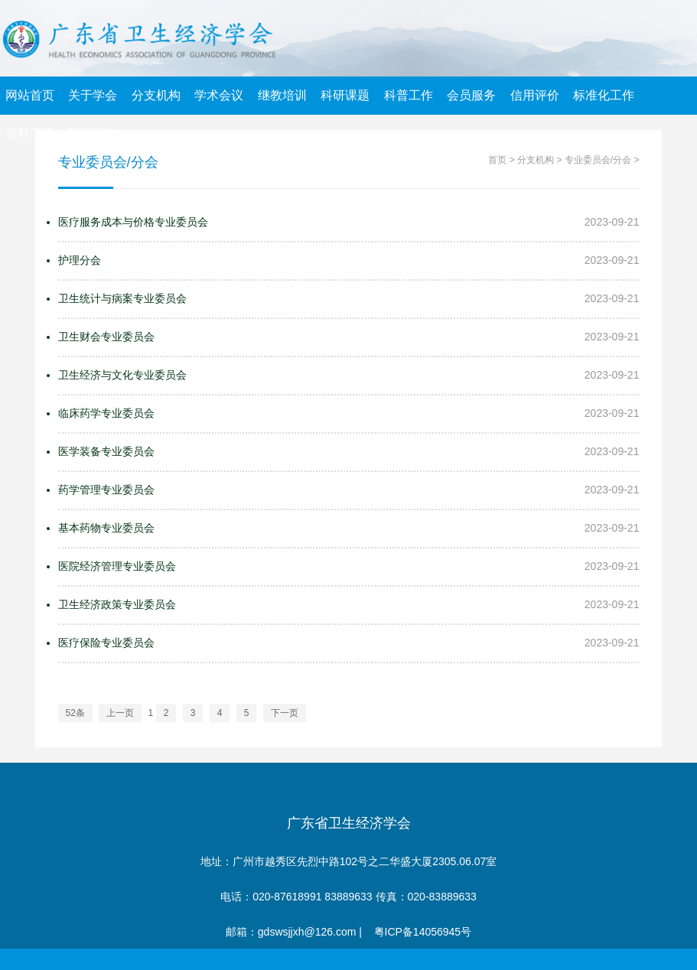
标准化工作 (603, 95)
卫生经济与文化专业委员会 (122, 375)
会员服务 (471, 95)
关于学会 (92, 95)
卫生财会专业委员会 (106, 336)
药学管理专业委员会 (106, 489)
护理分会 (79, 260)
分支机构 (156, 95)
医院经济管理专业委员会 (117, 566)
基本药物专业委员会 (106, 528)
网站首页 (29, 95)
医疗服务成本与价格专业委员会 (133, 222)
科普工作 (408, 95)
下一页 (284, 713)
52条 (75, 713)
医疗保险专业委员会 (106, 642)
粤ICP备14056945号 (423, 932)
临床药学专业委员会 (106, 413)
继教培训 (282, 95)
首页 (497, 160)
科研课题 (345, 95)
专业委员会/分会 (598, 160)
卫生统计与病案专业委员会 (122, 298)
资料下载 (29, 133)
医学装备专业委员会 (106, 451)
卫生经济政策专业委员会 (117, 604)
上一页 (120, 713)
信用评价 (534, 95)
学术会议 (218, 95)
